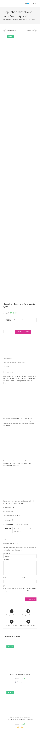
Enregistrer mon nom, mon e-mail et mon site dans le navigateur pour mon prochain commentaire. (19, 344)
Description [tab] (8, 112)
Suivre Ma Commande (33, 701)
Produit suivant (30, 30)
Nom (5, 332)
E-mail (23, 332)
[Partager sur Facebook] (28, 366)
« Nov (5, 671)
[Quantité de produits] (5, 85)
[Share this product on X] (11, 366)
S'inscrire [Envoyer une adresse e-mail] (9, 686)
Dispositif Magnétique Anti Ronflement (20, 522)
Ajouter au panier (22, 86)
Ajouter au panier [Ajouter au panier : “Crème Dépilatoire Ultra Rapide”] (20, 436)
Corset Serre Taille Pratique (20, 571)
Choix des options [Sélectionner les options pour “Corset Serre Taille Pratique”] (20, 582)
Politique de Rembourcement (20, 719)
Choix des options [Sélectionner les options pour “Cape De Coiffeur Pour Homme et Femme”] (20, 484)
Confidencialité (10, 717)
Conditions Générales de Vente (25, 717)
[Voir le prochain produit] (35, 30)
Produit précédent (11, 30)
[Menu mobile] (33, 3)
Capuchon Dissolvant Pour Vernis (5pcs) (24, 19)
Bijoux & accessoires (25, 471)
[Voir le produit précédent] (4, 30)
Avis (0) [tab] (6, 120)
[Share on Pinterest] (12, 377)
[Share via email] (28, 377)
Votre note (6, 307)
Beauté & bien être (20, 426)
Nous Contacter (32, 706)
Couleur (7, 74)
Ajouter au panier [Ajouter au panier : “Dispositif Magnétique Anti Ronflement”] (20, 533)
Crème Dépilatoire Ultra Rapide (20, 428)
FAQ (33, 696)
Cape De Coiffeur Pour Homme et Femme (20, 474)
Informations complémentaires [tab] (14, 116)
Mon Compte (32, 692)
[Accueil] (4, 19)
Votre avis (6, 313)
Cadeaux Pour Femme (24, 569)
